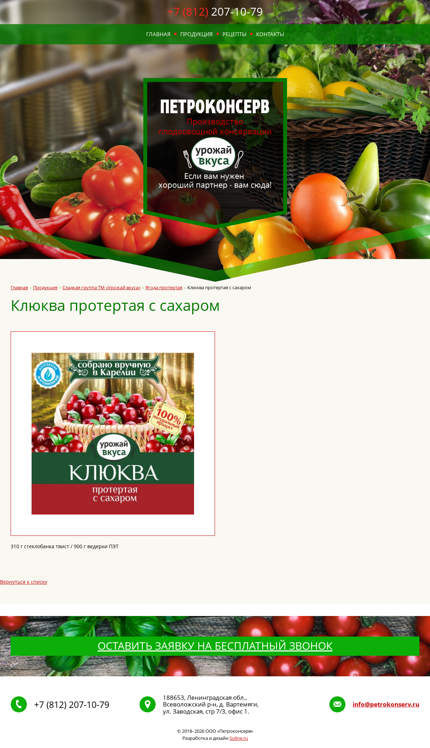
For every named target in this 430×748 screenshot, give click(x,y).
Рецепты (234, 34)
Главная (158, 34)
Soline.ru (239, 738)
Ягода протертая (163, 288)
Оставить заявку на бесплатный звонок (215, 645)
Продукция (196, 34)
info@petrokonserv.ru (386, 704)
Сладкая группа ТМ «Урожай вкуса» (101, 288)
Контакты (270, 34)
